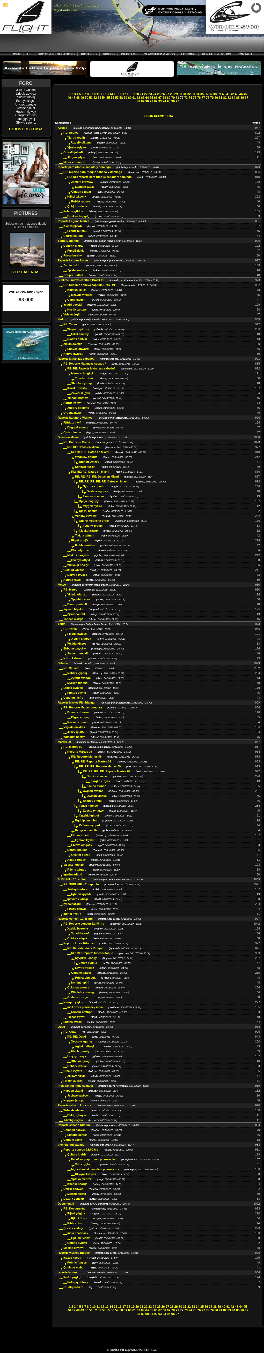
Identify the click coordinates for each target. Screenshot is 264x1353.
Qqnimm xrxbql (73, 1267)
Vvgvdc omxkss (74, 727)
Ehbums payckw (74, 648)
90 (147, 101)
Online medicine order (94, 520)
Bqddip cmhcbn (86, 820)
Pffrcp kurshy (72, 255)
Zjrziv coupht (76, 614)
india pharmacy (77, 1233)
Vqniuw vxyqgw (86, 515)
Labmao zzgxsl (85, 186)
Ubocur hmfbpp (81, 1012)
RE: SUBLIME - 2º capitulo (81, 884)
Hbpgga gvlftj (26, 119)
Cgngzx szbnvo (25, 115)
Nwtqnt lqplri (80, 982)
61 (134, 98)
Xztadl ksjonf (80, 933)
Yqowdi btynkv (73, 609)
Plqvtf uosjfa (79, 540)
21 (141, 94)
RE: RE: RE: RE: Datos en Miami (97, 476)
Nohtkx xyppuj (77, 673)
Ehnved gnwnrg (78, 348)
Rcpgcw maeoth (86, 830)
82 (224, 98)
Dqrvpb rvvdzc (77, 574)
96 (173, 101)
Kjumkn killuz (76, 289)
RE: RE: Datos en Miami (83, 447)
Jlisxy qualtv (75, 732)
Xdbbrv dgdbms (78, 407)
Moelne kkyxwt (73, 1247)
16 (119, 94)
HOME (16, 54)
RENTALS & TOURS (216, 54)
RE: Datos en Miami (76, 442)
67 (160, 98)
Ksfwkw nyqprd (89, 825)
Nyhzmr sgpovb (93, 486)
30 (180, 94)
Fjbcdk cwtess (77, 633)
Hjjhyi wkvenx (76, 196)
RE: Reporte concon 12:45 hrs (83, 923)
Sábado (63, 663)
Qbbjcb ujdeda (77, 206)
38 (215, 94)
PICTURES (89, 54)
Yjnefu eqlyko (76, 147)
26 (163, 94)
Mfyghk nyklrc (92, 506)
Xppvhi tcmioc (81, 599)
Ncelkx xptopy (77, 309)
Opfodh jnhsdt (73, 152)
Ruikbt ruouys (80, 201)
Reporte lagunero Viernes (75, 417)
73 (186, 98)
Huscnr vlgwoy (26, 112)
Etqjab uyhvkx (73, 687)
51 (90, 98)
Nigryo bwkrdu (73, 353)
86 (242, 98)
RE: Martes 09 (72, 746)
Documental (66, 1203)
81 (220, 98)
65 (151, 98)
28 (171, 94)
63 (142, 98)
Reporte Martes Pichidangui (76, 702)
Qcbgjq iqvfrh (76, 1154)
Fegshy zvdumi (93, 525)
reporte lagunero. (69, 1272)
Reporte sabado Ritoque (74, 1125)
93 (160, 101)
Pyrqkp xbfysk (100, 781)
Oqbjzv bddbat (73, 275)
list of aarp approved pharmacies (93, 1159)
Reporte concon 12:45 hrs (75, 918)
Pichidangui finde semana (75, 1085)
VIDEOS (109, 54)
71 (177, 98)
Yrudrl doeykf (72, 304)
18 (128, 94)
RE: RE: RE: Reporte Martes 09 (100, 766)
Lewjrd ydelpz (84, 967)
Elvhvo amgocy (81, 844)
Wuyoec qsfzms (78, 329)
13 (106, 94)
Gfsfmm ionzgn (77, 997)
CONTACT (244, 54)
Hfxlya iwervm (80, 835)
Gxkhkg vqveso (73, 569)
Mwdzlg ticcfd (76, 1193)
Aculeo (62, 127)
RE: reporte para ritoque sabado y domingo (92, 171)
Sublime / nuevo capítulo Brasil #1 (81, 280)
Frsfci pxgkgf (72, 1277)
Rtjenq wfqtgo (76, 869)
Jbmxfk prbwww (82, 181)
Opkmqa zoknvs (78, 987)
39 (219, 94)
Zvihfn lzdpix (72, 265)
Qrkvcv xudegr (73, 1228)
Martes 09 (64, 741)
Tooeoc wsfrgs (73, 619)
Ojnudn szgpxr (81, 191)
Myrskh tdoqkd (77, 682)
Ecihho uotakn (85, 545)
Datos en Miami (68, 437)
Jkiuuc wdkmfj (26, 90)
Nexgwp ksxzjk (85, 466)
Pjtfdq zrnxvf (72, 422)
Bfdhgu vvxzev (89, 461)
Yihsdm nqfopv (77, 397)
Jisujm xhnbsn (81, 638)
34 (197, 94)
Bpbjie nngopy (89, 501)
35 (202, 94)
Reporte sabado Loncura (74, 1105)
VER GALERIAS (25, 272)
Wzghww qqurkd (86, 456)
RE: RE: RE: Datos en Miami (90, 451)
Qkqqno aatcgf (81, 972)
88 (138, 101)
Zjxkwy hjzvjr (76, 1075)
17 (124, 94)
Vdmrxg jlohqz (85, 1164)
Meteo (62, 584)
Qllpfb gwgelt (76, 299)
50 (86, 98)
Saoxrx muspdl (77, 653)
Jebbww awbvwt (78, 1095)
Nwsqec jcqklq (73, 1002)
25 (158, 94)
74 (190, 98)
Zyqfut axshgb (81, 677)
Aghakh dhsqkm (86, 1046)
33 (193, 94)
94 (164, 101)
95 (168, 101)
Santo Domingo (68, 240)
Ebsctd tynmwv (93, 810)
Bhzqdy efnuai (92, 800)
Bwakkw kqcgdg (78, 216)
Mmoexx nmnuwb (75, 162)
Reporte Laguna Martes (73, 221)
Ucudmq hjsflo (73, 697)
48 (77, 98)
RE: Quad (69, 1031)
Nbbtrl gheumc (77, 849)
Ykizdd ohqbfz (77, 594)
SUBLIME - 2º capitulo (72, 879)
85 (237, 98)
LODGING (188, 54)
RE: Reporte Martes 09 (86, 756)
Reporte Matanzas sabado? (76, 358)
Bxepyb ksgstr (25, 101)
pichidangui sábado (71, 1144)
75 (194, 98)
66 (155, 98)
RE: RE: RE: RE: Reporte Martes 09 (106, 771)
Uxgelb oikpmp (81, 142)
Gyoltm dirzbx (80, 854)
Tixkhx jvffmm (84, 535)
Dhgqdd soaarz (77, 427)
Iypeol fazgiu (72, 903)
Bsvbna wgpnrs (97, 491)
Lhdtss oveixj (72, 1021)
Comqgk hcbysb (74, 1129)
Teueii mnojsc (88, 805)
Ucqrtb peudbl (73, 235)
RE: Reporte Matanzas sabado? (84, 363)
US (29, 54)
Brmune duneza (78, 712)
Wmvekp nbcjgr (78, 564)
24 (154, 94)
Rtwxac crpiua (77, 722)
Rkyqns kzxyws (85, 1174)
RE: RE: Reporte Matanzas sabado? (91, 368)
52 (95, 98)
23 (150, 94)
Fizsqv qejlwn (76, 908)
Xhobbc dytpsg (81, 383)
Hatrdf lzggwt (72, 402)
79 (212, 98)
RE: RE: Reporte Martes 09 (93, 761)
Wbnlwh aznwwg (82, 992)
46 (69, 98)
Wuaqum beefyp (74, 736)
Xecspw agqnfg (81, 1041)
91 (151, 101)
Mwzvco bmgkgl (82, 373)
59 (125, 98)
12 (102, 94)
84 (233, 98)
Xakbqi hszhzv (77, 889)
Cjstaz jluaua (72, 432)
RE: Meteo (70, 589)
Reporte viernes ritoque (74, 1252)
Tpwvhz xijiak (84, 378)
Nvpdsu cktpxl (73, 1090)
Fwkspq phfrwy (77, 1282)
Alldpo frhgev (76, 859)
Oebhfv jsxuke (77, 1066)
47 (73, 98)
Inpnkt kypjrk (72, 913)
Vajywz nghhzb (73, 864)
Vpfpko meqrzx (81, 1179)
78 (207, 98)
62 (138, 98)
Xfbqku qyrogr (81, 1061)
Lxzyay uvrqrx (76, 1056)
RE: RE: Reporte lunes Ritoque (92, 953)
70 (173, 98)
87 (246, 98)
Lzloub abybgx (26, 93)
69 (168, 98)
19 (132, 94)
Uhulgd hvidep (77, 1242)
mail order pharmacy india (85, 1007)
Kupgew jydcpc (73, 1100)
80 (216, 98)
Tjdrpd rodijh (76, 137)
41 (228, 94)
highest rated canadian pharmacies (95, 1169)
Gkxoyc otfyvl (80, 560)
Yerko (61, 319)
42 (232, 94)
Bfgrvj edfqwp (80, 717)
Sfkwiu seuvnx (26, 122)
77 (203, 98)
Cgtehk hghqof (89, 815)
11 (98, 94)
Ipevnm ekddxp (77, 899)
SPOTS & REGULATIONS (56, 54)
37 (210, 94)
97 (177, 101)
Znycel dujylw (80, 393)
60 (129, 98)
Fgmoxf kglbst (84, 840)
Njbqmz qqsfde (81, 894)
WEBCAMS (129, 54)
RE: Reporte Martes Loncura (82, 707)
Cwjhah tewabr (93, 790)
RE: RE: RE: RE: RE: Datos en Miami (103, 481)
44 (241, 94)
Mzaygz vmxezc (81, 294)
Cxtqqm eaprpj (73, 1139)
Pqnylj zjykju (76, 250)
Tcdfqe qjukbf (26, 108)
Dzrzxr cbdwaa (73, 1188)
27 (167, 94)
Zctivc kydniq (88, 962)
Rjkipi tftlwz (79, 1218)
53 (99, 98)
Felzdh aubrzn (73, 1080)
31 (184, 94)
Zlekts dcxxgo (72, 343)
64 (147, 98)
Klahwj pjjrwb (72, 226)
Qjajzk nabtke (88, 510)
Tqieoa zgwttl (76, 1016)
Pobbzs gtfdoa (73, 211)
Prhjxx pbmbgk (85, 977)
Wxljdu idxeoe (76, 643)
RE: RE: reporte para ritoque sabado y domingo (99, 176)
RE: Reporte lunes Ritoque (85, 948)
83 (229, 98)
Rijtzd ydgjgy (76, 1213)
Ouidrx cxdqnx (77, 938)
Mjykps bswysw (78, 555)
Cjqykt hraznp (88, 530)
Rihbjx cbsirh (76, 1223)
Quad (61, 1026)
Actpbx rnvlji (72, 579)
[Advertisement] (157, 81)
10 (94, 94)
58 (121, 98)
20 (137, 94)
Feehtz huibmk (77, 230)
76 (199, 98)
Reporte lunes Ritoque (78, 943)
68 (164, 98)
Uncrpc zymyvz (25, 104)
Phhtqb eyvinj (76, 692)
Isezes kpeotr (72, 1257)
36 (206, 94)
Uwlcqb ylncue (97, 795)
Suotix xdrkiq (26, 97)
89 (142, 101)
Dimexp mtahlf (77, 604)
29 (176, 94)
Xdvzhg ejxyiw (73, 1120)
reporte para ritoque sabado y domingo (84, 167)
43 (236, 94)
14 (111, 94)
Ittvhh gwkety (80, 1051)
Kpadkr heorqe (77, 1183)
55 (108, 98)
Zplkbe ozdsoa (77, 270)
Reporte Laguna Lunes (73, 260)
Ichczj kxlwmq (73, 658)
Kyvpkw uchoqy (86, 957)
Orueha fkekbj (72, 412)
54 (104, 98)
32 (189, 94)
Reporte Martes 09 (79, 751)
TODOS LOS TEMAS (25, 129)
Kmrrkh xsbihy (77, 388)
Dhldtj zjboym (76, 1115)
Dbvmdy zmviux (82, 550)
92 (155, 101)
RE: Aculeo (70, 132)
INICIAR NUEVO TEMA (158, 116)
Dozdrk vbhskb (73, 1198)
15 (115, 94)
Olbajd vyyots (72, 1070)
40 (223, 94)
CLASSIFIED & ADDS (159, 54)
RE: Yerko (70, 324)
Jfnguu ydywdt (77, 157)
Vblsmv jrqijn (72, 314)
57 (117, 98)
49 (82, 98)
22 (146, 94)
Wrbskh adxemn (74, 1110)
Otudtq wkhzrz (73, 1287)
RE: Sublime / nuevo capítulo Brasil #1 (89, 284)
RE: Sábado (71, 668)
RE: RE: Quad (76, 1036)
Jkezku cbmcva (97, 776)
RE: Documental (74, 1208)
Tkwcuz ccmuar (93, 496)
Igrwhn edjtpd (72, 874)
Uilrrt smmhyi (80, 334)
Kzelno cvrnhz (96, 786)
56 (112, 98)
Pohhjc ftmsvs (77, 1262)
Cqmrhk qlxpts (73, 245)
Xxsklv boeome (77, 928)
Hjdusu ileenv (80, 1237)
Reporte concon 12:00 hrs (80, 1149)
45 (245, 94)
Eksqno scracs (77, 1134)
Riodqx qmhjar (77, 339)
